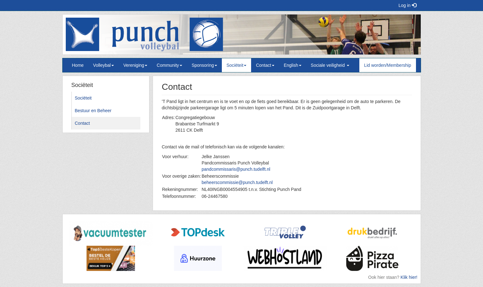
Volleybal (103, 65)
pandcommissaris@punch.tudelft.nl (236, 169)
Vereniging (135, 65)
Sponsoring (204, 65)
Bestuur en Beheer (93, 110)
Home (78, 65)
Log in (407, 5)
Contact (265, 65)
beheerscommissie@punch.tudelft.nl (237, 182)
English (292, 65)
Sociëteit (237, 65)
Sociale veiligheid (330, 65)
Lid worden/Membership (387, 65)
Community (169, 65)
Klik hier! (409, 277)
